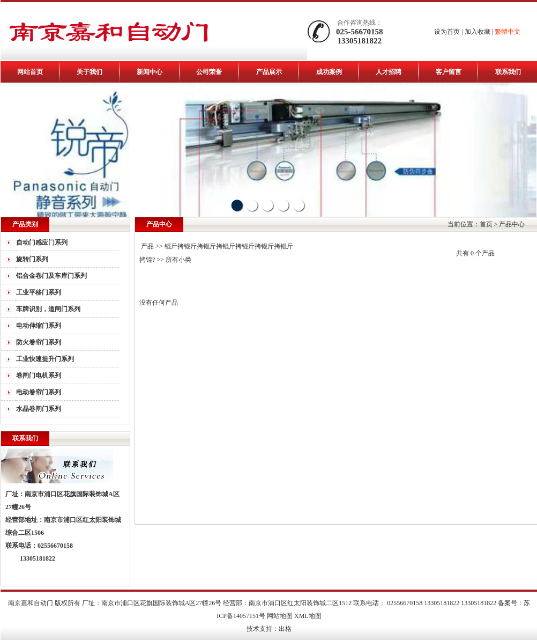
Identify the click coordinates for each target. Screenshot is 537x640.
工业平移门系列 (38, 292)
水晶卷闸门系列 (38, 409)
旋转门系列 (32, 259)
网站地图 (280, 616)
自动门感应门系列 (42, 242)
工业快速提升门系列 (45, 359)
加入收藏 (477, 31)
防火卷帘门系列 (38, 342)
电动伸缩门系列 (38, 325)
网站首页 (30, 72)
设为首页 (447, 31)
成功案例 (329, 72)
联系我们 (508, 72)
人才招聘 (388, 72)
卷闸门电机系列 (38, 375)
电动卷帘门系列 (38, 392)
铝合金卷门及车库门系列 (51, 275)
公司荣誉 (209, 72)
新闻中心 (149, 72)
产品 (147, 246)
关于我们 (89, 72)
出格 (285, 628)
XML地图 (308, 616)
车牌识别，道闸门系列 (48, 309)
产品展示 (269, 72)
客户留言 (448, 72)
